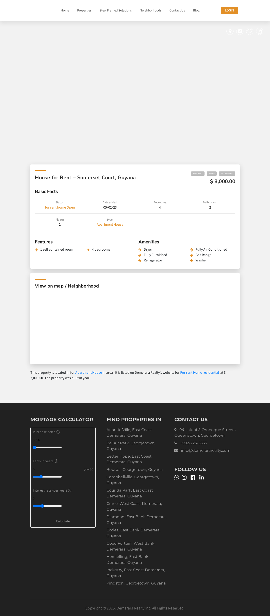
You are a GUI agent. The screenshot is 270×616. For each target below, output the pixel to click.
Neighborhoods (150, 10)
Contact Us (177, 10)
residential (227, 173)
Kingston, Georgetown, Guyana (136, 583)
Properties (84, 10)
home (61, 207)
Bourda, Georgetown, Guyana (134, 469)
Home (65, 10)
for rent (50, 207)
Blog (196, 10)
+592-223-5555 (193, 443)
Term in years (45, 461)
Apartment (105, 224)
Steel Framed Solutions (115, 10)
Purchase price (46, 432)
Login (229, 10)
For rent (197, 173)
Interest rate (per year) (51, 490)
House (118, 224)
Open (71, 207)
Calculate (63, 521)
